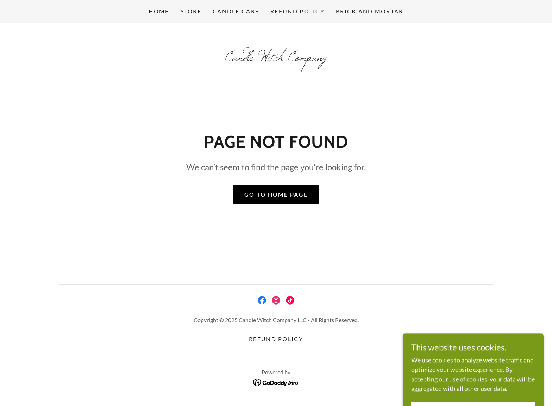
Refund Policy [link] (297, 11)
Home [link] (159, 11)
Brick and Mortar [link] (369, 11)
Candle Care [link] (236, 11)
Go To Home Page (276, 194)
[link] (276, 58)
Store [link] (191, 11)
